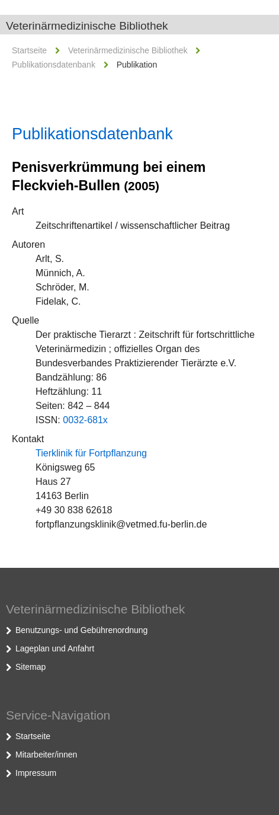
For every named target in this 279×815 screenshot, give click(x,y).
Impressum (35, 773)
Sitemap (30, 667)
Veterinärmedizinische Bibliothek (87, 26)
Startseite (29, 50)
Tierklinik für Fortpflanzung (91, 453)
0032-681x (85, 420)
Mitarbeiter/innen (46, 754)
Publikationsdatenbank (53, 64)
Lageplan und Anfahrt (54, 648)
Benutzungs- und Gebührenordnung (81, 630)
